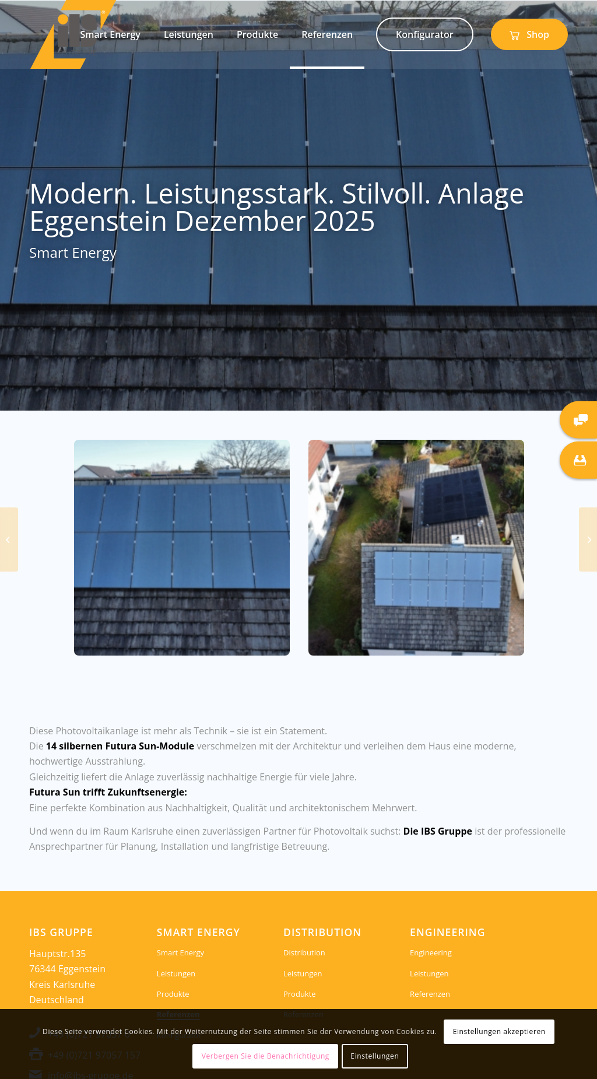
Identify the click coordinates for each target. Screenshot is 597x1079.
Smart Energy (180, 952)
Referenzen (430, 994)
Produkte (173, 994)
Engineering (431, 952)
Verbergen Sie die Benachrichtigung (265, 1056)
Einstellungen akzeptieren (499, 1031)
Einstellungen (374, 1056)
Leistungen (176, 973)
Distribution (304, 952)
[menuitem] (110, 34)
